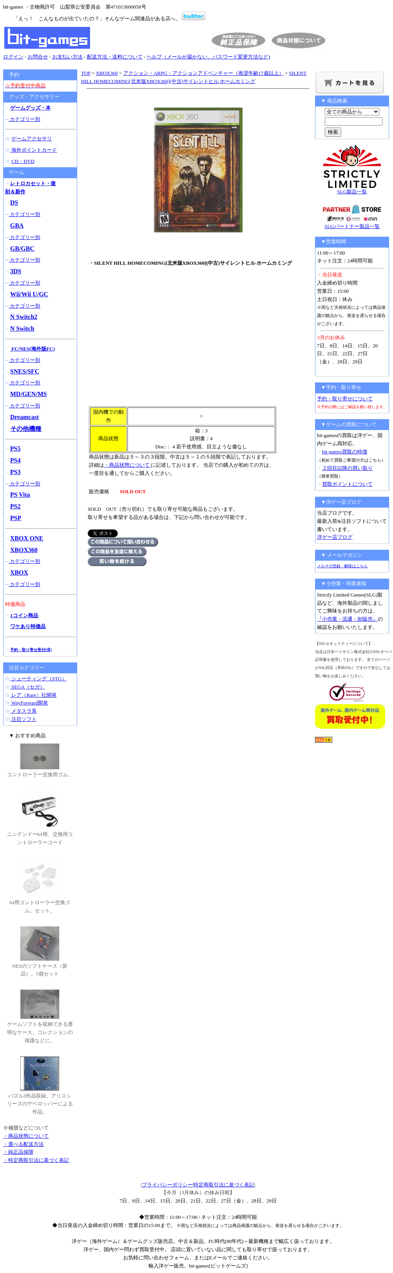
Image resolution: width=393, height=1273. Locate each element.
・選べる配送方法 (23, 1144)
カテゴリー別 (24, 119)
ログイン (13, 57)
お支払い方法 (67, 57)
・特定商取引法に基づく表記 (36, 1160)
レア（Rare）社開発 (33, 695)
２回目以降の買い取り (347, 468)
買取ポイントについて (347, 484)
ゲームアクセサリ (31, 139)
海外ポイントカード (33, 150)
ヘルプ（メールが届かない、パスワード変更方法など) (208, 57)
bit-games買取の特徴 (344, 452)
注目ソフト (23, 719)
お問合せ (38, 57)
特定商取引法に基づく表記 (223, 1185)
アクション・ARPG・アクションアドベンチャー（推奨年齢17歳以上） (203, 73)
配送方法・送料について (115, 57)
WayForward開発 (29, 703)
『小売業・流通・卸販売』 (347, 619)
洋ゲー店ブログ (334, 537)
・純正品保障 (18, 1152)
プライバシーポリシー (167, 1185)
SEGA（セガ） (27, 687)
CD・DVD (22, 161)
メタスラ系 (23, 711)
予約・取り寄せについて (345, 399)
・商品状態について (127, 465)
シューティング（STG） (38, 679)
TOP (85, 73)
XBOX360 (107, 73)
